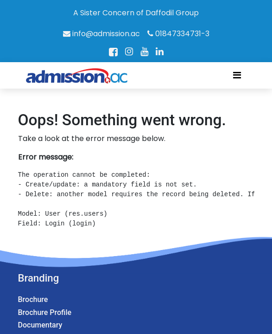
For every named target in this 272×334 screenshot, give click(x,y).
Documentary (40, 325)
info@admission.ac (101, 33)
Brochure (33, 299)
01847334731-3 (178, 33)
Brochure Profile (45, 312)
